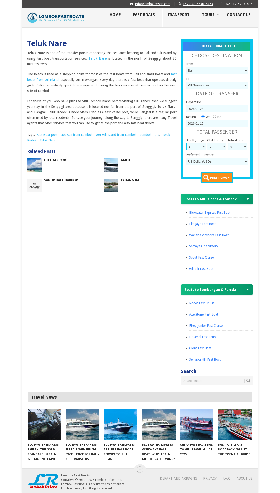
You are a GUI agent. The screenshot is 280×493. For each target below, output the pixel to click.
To (187, 79)
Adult (195, 140)
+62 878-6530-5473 (198, 4)
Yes (208, 117)
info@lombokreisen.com (152, 4)
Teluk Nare (47, 140)
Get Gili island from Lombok (116, 135)
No (219, 117)
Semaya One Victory (203, 246)
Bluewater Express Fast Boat (209, 212)
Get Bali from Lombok (77, 135)
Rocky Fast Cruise (201, 303)
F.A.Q (227, 478)
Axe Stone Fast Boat (203, 314)
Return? (192, 117)
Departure (193, 102)
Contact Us (239, 14)
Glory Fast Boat (200, 348)
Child (216, 140)
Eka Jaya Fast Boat (202, 224)
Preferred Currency (200, 155)
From (189, 64)
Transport (178, 14)
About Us (245, 478)
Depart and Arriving (178, 478)
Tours (208, 14)
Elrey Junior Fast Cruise (206, 326)
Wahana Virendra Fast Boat (209, 235)
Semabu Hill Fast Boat (205, 359)
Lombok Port (149, 135)
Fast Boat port (46, 135)
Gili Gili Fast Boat (201, 269)
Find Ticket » (220, 177)
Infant (237, 140)
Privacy (210, 478)
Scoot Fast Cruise (201, 257)
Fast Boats (144, 14)
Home (115, 14)
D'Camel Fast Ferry (202, 337)
